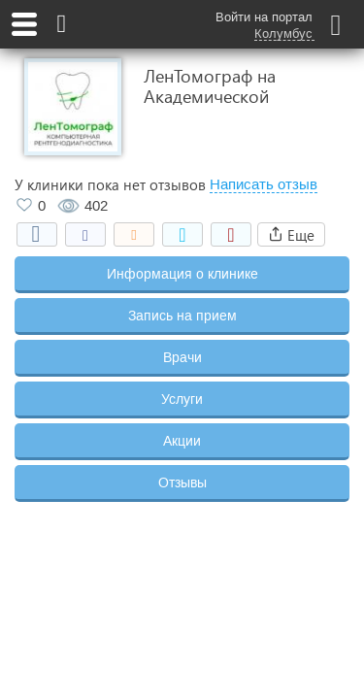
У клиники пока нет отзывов (110, 184)
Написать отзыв (263, 184)
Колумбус (283, 34)
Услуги (182, 399)
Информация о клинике (182, 274)
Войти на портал (264, 17)
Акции (182, 441)
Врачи (182, 357)
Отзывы (182, 482)
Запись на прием (182, 315)
